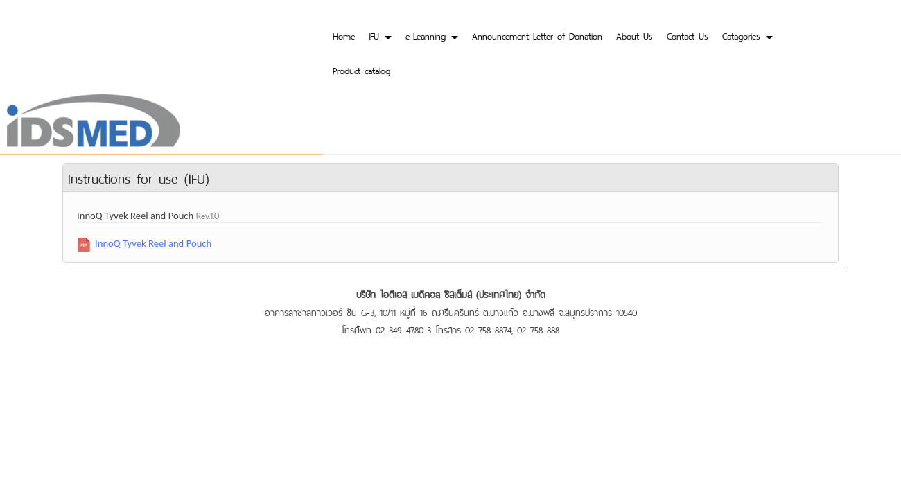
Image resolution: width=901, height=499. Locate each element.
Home (344, 35)
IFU (380, 35)
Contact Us (687, 35)
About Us (634, 35)
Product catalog (361, 69)
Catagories (747, 35)
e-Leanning (431, 35)
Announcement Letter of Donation (537, 35)
